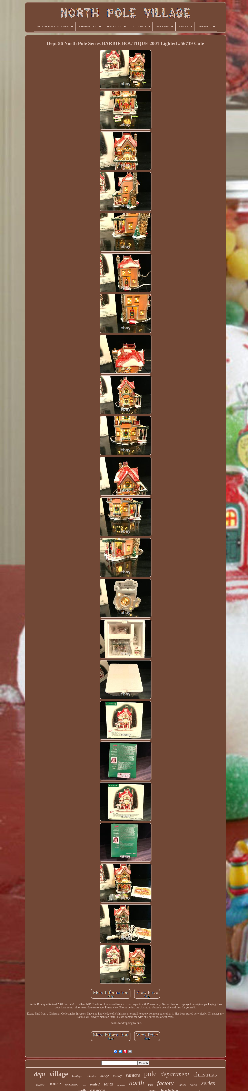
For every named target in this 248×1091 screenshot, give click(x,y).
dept (39, 1074)
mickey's (40, 1084)
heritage (77, 1076)
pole (150, 1074)
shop (104, 1075)
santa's (133, 1075)
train (150, 1084)
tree (84, 1085)
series (208, 1083)
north (136, 1082)
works (193, 1084)
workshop (71, 1084)
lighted (182, 1084)
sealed (95, 1084)
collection (91, 1076)
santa (108, 1084)
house (55, 1083)
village (58, 1074)
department (174, 1074)
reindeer (121, 1085)
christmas (205, 1074)
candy (117, 1076)
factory (165, 1083)
